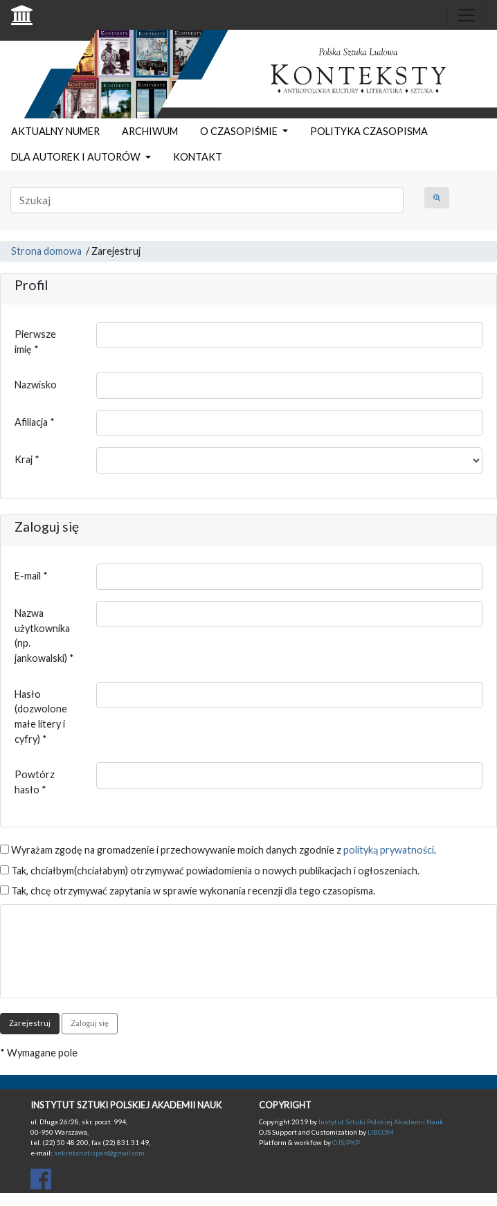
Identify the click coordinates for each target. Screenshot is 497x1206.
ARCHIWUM (150, 131)
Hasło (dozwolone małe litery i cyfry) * (41, 716)
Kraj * (27, 459)
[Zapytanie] (207, 200)
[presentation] (120, 946)
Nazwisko (36, 384)
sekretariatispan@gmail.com (99, 1153)
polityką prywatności (388, 850)
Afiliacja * (35, 422)
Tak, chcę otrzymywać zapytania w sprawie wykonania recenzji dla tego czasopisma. (187, 891)
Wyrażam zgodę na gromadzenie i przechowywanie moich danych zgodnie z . (218, 850)
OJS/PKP (345, 1142)
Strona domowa (46, 251)
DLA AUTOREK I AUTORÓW (77, 157)
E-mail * (31, 576)
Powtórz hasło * (35, 781)
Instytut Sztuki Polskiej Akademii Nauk (381, 1121)
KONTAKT (197, 157)
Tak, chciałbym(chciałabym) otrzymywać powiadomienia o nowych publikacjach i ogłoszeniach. (209, 870)
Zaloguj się (90, 1022)
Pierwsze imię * (35, 341)
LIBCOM (381, 1132)
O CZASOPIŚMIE (240, 131)
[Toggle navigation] (466, 15)
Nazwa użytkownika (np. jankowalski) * (44, 635)
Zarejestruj (30, 1022)
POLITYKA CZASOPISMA (369, 131)
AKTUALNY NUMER (55, 131)
